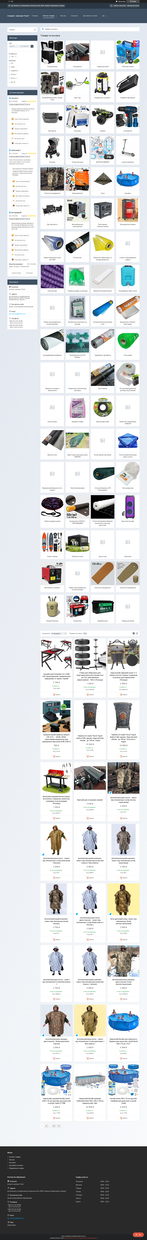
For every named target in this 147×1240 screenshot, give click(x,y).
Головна (35, 16)
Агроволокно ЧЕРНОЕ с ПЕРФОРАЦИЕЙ (77, 522)
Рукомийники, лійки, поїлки (128, 291)
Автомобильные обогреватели (77, 225)
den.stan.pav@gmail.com (17, 314)
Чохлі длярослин (127, 488)
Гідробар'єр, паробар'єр (103, 355)
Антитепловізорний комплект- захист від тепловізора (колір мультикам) (123, 860)
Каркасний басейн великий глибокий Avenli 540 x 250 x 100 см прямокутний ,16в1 (89, 1101)
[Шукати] (34, 29)
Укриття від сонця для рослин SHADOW (77, 456)
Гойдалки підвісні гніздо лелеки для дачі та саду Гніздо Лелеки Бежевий (22, 173)
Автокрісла (52, 131)
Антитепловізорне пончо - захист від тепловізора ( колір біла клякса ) (56, 982)
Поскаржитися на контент (72, 1238)
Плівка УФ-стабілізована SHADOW (127, 423)
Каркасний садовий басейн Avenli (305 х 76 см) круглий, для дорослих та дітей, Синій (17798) (56, 1101)
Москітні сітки (52, 455)
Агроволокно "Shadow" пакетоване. (128, 323)
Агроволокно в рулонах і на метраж (77, 323)
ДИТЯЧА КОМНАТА (102, 162)
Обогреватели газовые (128, 224)
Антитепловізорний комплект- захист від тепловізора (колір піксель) (56, 921)
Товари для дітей (102, 66)
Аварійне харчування (127, 98)
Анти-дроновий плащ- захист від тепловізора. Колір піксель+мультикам (123, 921)
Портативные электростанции (102, 225)
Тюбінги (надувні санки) (52, 521)
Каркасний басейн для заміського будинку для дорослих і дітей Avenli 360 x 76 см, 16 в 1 (123, 1041)
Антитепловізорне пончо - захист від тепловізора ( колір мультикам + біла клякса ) (90, 1041)
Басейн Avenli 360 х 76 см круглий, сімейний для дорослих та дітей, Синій (123, 1101)
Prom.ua (83, 1236)
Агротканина (102, 388)
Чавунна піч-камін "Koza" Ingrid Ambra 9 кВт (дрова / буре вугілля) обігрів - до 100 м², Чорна (90, 738)
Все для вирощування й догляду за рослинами (128, 389)
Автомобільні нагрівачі (52, 588)
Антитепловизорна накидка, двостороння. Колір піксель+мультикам (123, 982)
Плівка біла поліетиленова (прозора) (77, 389)
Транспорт (127, 556)
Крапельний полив (102, 422)
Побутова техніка (128, 66)
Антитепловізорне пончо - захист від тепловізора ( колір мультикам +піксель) (56, 860)
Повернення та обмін (16, 1168)
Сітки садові (128, 355)
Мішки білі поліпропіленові (103, 291)
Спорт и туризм (52, 556)
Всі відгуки (29, 273)
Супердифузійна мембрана (52, 355)
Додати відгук (16, 273)
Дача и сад (102, 556)
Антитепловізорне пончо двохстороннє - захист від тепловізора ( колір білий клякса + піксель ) (90, 921)
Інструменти (77, 66)
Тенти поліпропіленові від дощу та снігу (128, 456)
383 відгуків (121, 1)
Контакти (74, 16)
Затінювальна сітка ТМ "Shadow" (77, 356)
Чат (138, 1235)
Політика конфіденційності (89, 1238)
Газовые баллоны (52, 621)
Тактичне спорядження (52, 193)
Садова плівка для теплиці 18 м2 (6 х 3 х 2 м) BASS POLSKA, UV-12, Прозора (22, 110)
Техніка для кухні (77, 162)
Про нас (63, 16)
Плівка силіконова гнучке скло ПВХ (52, 259)
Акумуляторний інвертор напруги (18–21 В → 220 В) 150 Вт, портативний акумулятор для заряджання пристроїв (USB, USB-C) (56, 738)
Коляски (52, 162)
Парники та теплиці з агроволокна (52, 389)
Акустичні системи (128, 521)
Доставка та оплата (90, 16)
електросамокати (128, 162)
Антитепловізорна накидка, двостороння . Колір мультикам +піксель (56, 1041)
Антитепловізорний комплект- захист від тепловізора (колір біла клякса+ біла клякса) (90, 860)
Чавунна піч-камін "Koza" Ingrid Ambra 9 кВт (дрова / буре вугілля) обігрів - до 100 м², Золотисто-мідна (123, 738)
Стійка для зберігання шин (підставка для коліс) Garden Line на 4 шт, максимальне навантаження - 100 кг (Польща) (90, 676)
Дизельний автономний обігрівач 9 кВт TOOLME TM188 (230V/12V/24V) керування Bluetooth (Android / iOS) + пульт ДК (22, 226)
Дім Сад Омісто (52, 224)
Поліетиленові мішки (77, 488)
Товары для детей (128, 621)
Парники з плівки (77, 422)
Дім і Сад (77, 98)
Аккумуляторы (103, 621)
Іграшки (102, 131)
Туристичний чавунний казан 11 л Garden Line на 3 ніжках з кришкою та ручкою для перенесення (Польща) (123, 676)
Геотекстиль (77, 257)
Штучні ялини (52, 422)
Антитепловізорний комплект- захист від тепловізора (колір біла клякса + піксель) (90, 982)
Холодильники (52, 66)
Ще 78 (13, 82)
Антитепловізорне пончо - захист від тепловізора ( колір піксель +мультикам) (123, 800)
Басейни (128, 193)
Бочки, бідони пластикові (102, 455)
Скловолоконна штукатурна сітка (102, 323)
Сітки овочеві (52, 291)
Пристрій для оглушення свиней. (90, 800)
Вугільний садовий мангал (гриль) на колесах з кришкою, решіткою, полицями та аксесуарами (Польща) (56, 800)
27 (54, 1126)
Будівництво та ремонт (103, 98)
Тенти (103, 193)
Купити (58, 694)
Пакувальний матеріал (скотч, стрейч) (52, 489)
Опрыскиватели (77, 193)
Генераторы (77, 621)
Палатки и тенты (77, 556)
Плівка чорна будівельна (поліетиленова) (52, 323)
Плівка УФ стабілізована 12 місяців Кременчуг (102, 259)
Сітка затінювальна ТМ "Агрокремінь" (103, 489)
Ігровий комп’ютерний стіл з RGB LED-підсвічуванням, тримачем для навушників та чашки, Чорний (56, 676)
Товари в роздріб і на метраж (77, 291)
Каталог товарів (48, 16)
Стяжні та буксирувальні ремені (127, 259)
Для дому (77, 131)
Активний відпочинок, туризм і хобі (52, 99)
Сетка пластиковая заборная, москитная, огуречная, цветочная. (102, 523)
